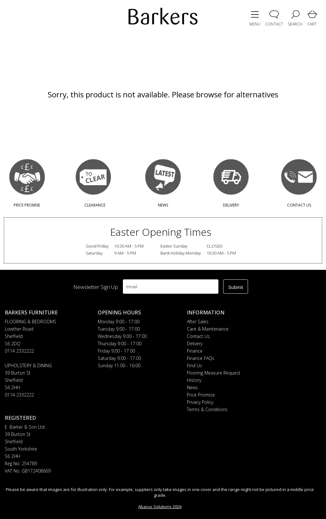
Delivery (194, 343)
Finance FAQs (200, 358)
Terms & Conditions (207, 409)
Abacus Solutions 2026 (159, 506)
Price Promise (201, 395)
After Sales (198, 322)
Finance (194, 351)
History (194, 380)
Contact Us (198, 336)
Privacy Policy (200, 402)
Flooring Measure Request (213, 373)
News (192, 387)
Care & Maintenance (208, 329)
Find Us (194, 365)
